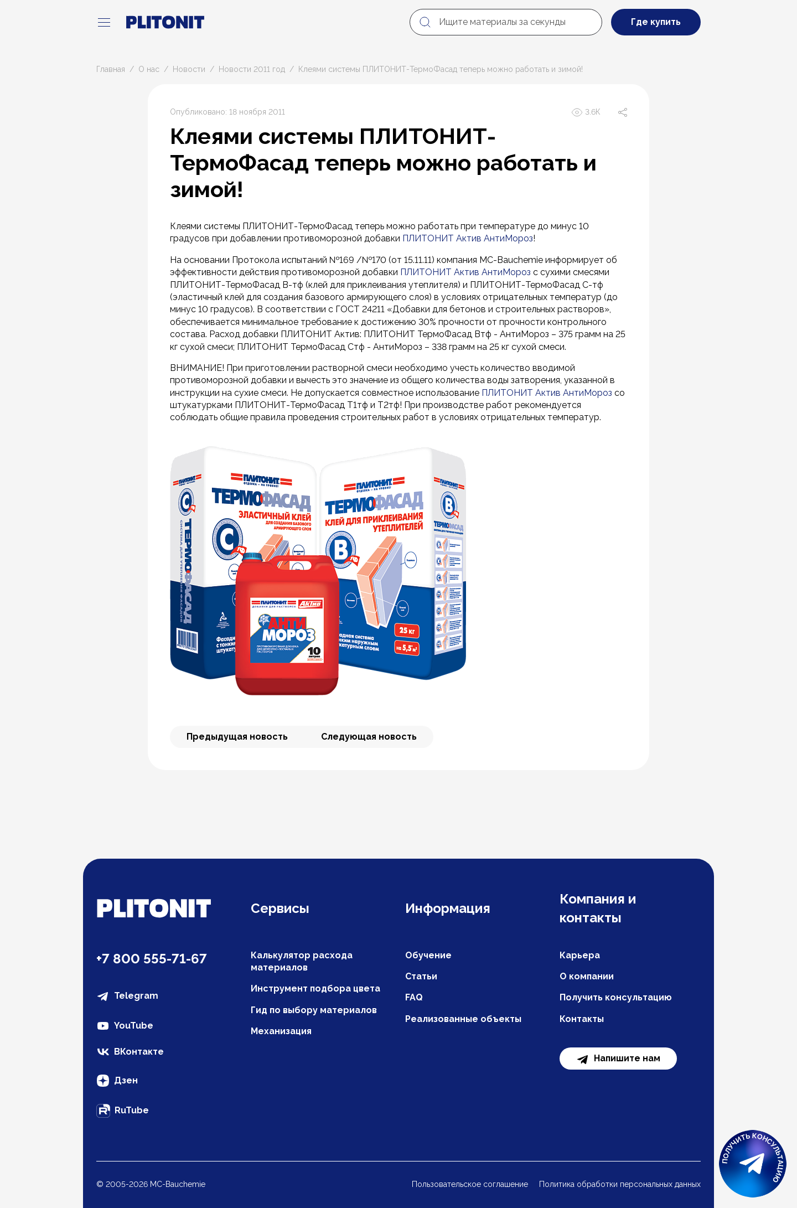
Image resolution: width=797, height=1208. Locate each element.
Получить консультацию (616, 997)
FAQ (414, 997)
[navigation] (104, 22)
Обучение (428, 955)
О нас (148, 69)
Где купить (656, 22)
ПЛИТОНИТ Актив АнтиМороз (467, 238)
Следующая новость (369, 736)
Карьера (580, 955)
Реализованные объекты (463, 1019)
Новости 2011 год (252, 69)
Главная (110, 69)
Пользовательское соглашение (470, 1184)
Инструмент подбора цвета (315, 988)
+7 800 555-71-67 (151, 959)
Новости (189, 69)
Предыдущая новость (237, 736)
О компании (587, 976)
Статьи (421, 976)
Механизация (281, 1031)
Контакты (582, 1019)
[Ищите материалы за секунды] (506, 22)
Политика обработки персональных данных (620, 1184)
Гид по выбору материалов (314, 1010)
